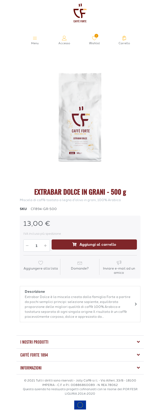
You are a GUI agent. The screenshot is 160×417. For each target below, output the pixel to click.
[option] (80, 117)
